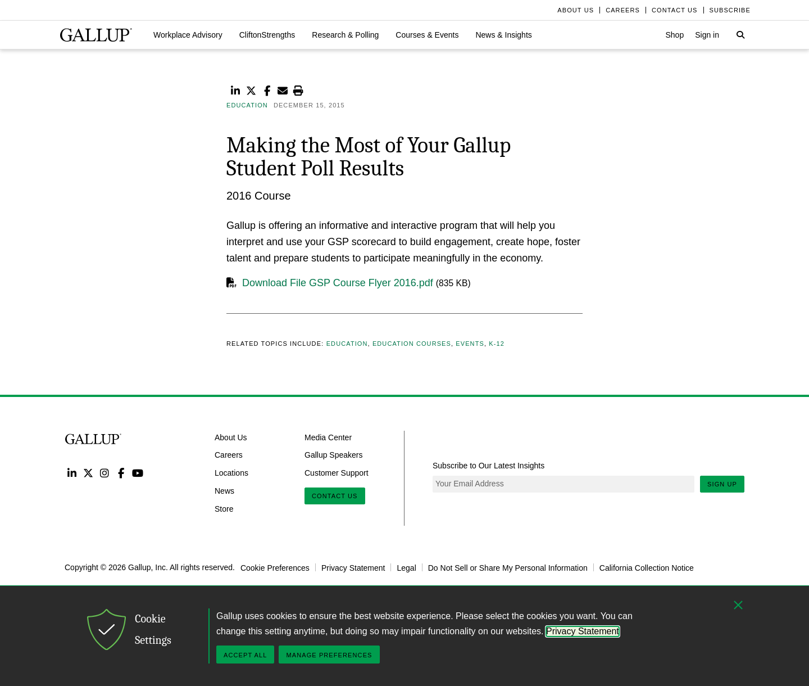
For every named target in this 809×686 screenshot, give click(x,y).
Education (347, 343)
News (224, 490)
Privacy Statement (353, 567)
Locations (231, 472)
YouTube (138, 473)
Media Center (328, 436)
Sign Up (722, 484)
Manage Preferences (329, 655)
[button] (188, 35)
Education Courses (411, 343)
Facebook (121, 473)
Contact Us (335, 496)
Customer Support (336, 472)
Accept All (245, 655)
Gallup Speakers (333, 454)
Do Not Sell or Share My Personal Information (508, 567)
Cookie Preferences (275, 567)
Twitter (88, 473)
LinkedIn (72, 473)
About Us (231, 436)
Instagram (105, 473)
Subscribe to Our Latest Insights (488, 465)
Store (224, 508)
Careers (229, 454)
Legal (406, 567)
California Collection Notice (646, 567)
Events (470, 343)
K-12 (497, 343)
